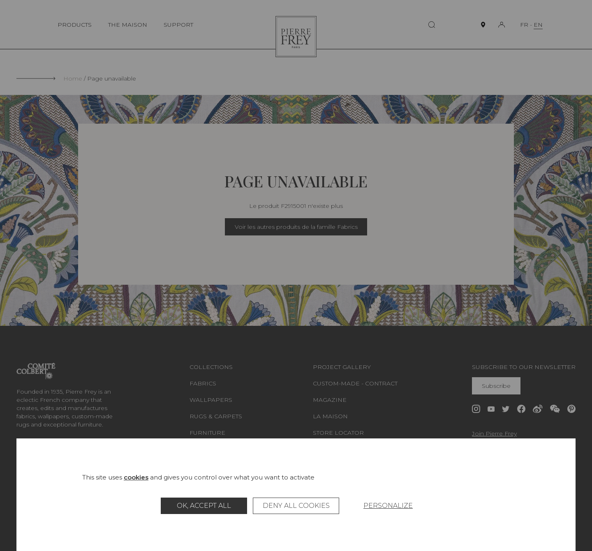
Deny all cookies (296, 506)
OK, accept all (204, 506)
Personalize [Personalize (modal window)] (388, 506)
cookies (136, 477)
